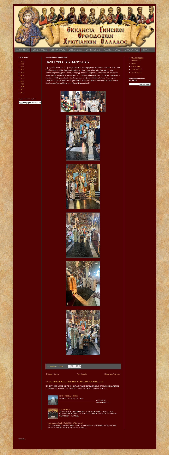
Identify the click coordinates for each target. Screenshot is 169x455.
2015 (22, 70)
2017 (22, 75)
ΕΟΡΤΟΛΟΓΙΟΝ (93, 50)
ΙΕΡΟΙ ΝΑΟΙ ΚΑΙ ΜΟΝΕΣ (68, 396)
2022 (22, 90)
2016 (22, 72)
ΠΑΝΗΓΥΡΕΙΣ (136, 72)
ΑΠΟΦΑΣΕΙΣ (136, 61)
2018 (22, 78)
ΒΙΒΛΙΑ (145, 50)
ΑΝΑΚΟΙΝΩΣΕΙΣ (137, 58)
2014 (22, 67)
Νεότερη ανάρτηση (52, 374)
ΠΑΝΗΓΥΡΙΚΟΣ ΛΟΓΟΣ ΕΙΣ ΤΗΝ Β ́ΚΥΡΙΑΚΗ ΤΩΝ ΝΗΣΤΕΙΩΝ (75, 382)
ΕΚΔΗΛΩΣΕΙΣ (136, 69)
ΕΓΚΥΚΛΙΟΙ (135, 66)
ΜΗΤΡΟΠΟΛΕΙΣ (58, 50)
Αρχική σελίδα (22, 50)
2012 (22, 61)
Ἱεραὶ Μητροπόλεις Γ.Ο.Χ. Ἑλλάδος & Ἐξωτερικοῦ (65, 423)
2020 (22, 84)
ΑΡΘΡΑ (133, 64)
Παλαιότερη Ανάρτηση (112, 374)
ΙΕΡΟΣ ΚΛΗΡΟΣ (131, 50)
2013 (22, 64)
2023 (22, 92)
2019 (22, 81)
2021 (22, 87)
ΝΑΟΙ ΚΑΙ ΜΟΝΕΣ (112, 50)
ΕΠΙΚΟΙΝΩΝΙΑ (75, 50)
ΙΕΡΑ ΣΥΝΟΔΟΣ (40, 50)
